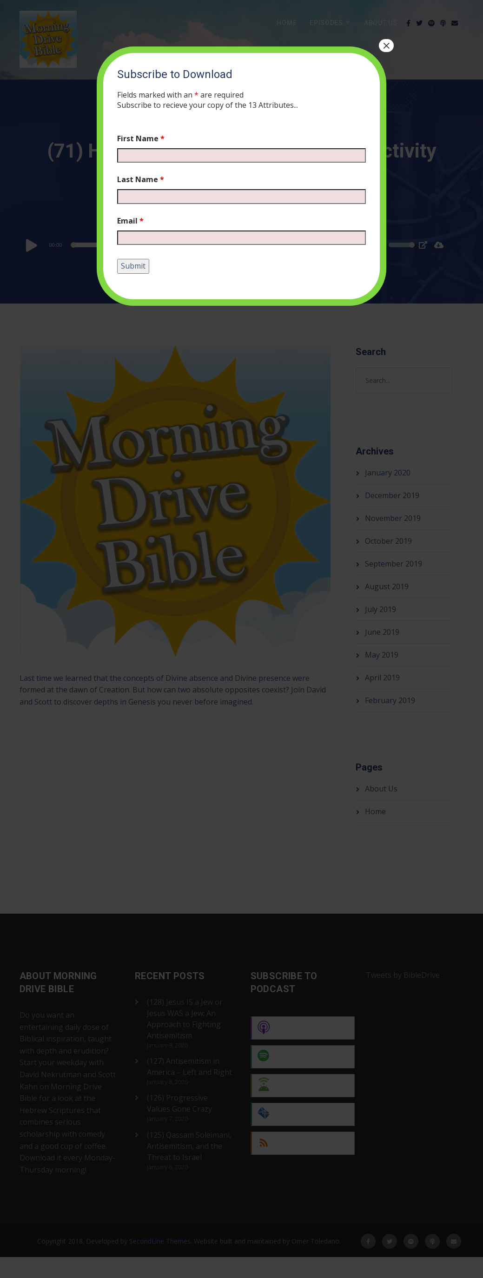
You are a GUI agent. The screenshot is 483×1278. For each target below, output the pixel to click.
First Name (141, 138)
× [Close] (386, 45)
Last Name (140, 179)
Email (130, 221)
